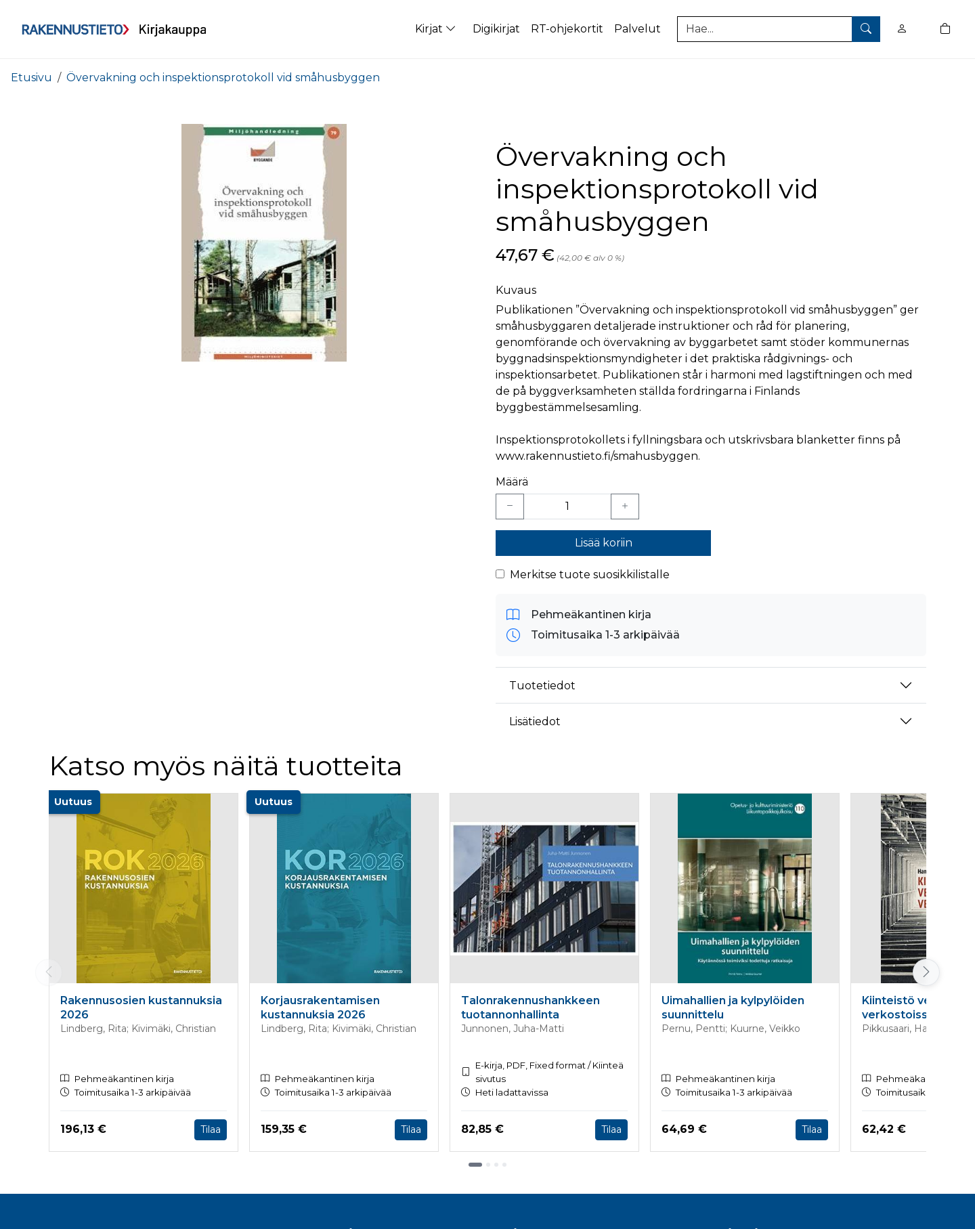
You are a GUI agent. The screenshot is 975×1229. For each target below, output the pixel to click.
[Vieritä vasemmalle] (48, 972)
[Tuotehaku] (778, 29)
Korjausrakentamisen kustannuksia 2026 (320, 1007)
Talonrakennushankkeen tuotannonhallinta (530, 1007)
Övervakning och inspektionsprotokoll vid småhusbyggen (223, 77)
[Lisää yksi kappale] (625, 506)
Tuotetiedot (542, 685)
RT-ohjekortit (567, 28)
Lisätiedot (535, 721)
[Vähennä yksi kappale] (510, 506)
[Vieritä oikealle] (926, 972)
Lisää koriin (603, 542)
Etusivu (31, 77)
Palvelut (637, 28)
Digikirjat (496, 28)
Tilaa (210, 1129)
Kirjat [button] (437, 28)
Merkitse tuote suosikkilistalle (590, 574)
